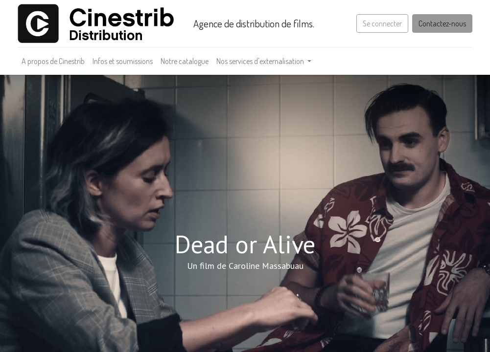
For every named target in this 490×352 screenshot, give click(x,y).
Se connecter (382, 23)
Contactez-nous (442, 23)
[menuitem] (53, 61)
